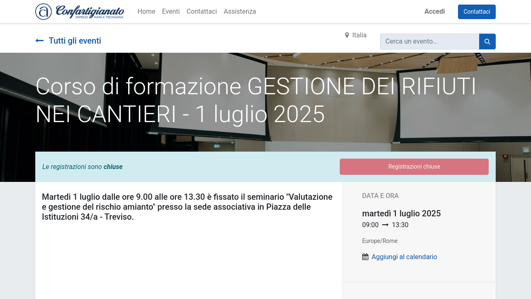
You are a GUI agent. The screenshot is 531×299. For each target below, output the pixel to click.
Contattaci (476, 11)
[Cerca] (487, 41)
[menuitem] (146, 11)
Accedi (434, 11)
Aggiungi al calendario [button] (404, 257)
